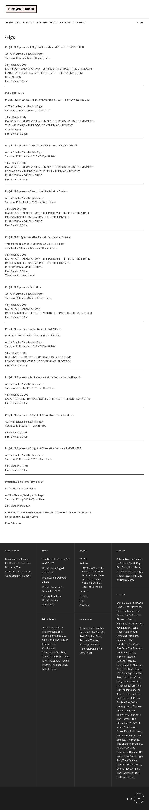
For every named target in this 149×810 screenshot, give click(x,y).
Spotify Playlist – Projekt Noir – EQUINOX (51, 600)
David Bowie (124, 602)
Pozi (82, 636)
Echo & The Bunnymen (129, 606)
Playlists (29, 22)
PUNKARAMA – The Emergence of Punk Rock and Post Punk (93, 571)
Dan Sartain (97, 632)
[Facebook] (138, 23)
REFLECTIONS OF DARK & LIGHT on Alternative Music (92, 583)
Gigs (18, 22)
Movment (10, 558)
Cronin (21, 563)
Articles (65, 22)
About (53, 22)
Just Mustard (49, 627)
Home (9, 22)
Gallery (42, 22)
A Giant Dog (86, 627)
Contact (81, 22)
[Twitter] (142, 23)
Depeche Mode (125, 610)
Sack (60, 627)
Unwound (85, 632)
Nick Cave (137, 602)
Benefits (99, 627)
